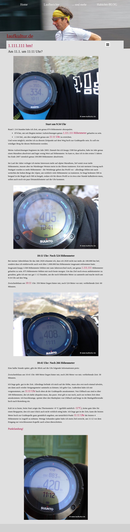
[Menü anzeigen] (107, 44)
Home (24, 4)
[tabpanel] (31, 36)
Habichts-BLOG (107, 4)
